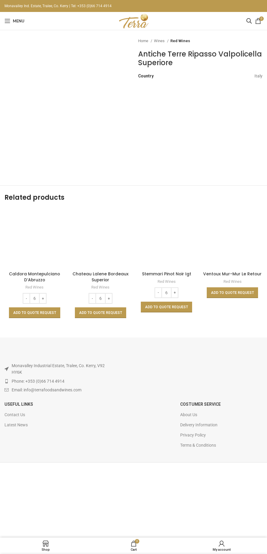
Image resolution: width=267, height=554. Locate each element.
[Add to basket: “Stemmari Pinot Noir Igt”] (166, 307)
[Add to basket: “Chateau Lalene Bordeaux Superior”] (100, 312)
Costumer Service (200, 404)
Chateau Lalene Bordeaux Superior (100, 277)
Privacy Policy (193, 435)
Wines (160, 41)
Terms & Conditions (198, 445)
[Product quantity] (34, 298)
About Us (188, 414)
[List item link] (57, 381)
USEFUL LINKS (18, 404)
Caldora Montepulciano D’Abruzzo (34, 277)
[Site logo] (133, 20)
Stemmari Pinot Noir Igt (167, 274)
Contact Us (14, 414)
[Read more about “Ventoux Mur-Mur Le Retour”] (232, 292)
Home (143, 41)
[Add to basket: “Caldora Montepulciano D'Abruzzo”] (34, 312)
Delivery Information (198, 424)
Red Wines (180, 41)
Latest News (16, 424)
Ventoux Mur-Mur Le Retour (232, 274)
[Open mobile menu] (14, 21)
